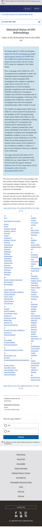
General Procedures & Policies (13, 350)
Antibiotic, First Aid (10, 240)
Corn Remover (8, 303)
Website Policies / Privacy (21, 473)
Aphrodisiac (7, 272)
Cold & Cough (8, 296)
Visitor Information (21, 468)
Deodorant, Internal (10, 318)
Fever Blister (8, 340)
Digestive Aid (8, 322)
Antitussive (7, 270)
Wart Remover (35, 377)
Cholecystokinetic (9, 294)
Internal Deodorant (10, 374)
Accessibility (21, 464)
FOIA (21, 487)
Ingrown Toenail (9, 365)
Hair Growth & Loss (10, 355)
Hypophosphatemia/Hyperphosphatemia (16, 360)
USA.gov (21, 496)
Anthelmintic (8, 238)
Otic (32, 266)
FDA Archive (21, 454)
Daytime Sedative (9, 311)
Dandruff (6, 309)
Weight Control (35, 380)
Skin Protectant (35, 318)
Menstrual (34, 235)
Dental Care (7, 316)
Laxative (33, 220)
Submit (21, 437)
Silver (32, 313)
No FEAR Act (21, 478)
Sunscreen (34, 336)
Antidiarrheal (8, 247)
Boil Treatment (8, 282)
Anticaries (7, 242)
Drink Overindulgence (11, 325)
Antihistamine (8, 256)
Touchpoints (7, 443)
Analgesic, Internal (10, 231)
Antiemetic (7, 249)
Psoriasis (34, 299)
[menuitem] (21, 400)
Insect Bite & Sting (9, 368)
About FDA (21, 459)
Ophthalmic (34, 255)
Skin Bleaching (35, 316)
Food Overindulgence (10, 345)
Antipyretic (7, 265)
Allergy (6, 226)
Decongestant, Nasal (10, 313)
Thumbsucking (35, 346)
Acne (5, 218)
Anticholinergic (8, 245)
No (9, 431)
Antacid (6, 235)
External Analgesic (10, 335)
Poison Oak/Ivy (35, 287)
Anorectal (7, 233)
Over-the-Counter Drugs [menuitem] (11, 409)
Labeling (33, 218)
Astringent (7, 274)
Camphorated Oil (9, 290)
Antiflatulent (7, 252)
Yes (9, 425)
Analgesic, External (10, 229)
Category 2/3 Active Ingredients (14, 292)
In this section (9, 22)
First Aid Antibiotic (9, 342)
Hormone (7, 358)
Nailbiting (34, 240)
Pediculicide (34, 285)
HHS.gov (21, 491)
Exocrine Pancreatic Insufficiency (14, 330)
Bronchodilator (8, 284)
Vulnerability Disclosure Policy (21, 482)
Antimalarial (7, 258)
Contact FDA (21, 507)
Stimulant (34, 329)
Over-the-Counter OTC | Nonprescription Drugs (18, 14)
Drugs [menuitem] (6, 407)
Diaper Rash (8, 320)
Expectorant (7, 332)
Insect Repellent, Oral (11, 370)
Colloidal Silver (8, 299)
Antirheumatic (8, 267)
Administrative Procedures (12, 221)
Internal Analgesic (9, 372)
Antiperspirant (8, 263)
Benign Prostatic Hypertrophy (13, 280)
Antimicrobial (8, 261)
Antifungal (7, 254)
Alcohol (6, 224)
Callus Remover (9, 301)
